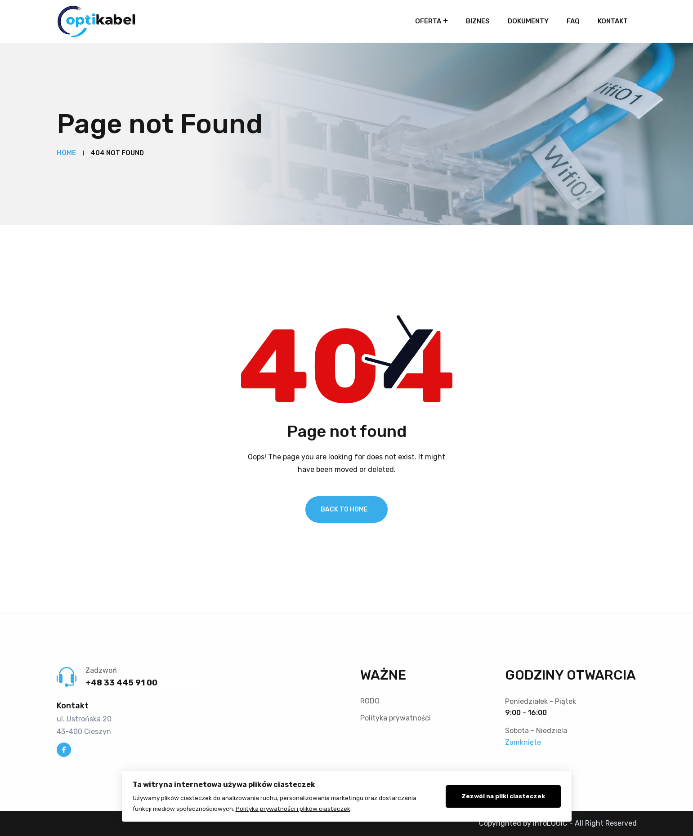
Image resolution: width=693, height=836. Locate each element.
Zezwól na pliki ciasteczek (503, 796)
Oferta (428, 21)
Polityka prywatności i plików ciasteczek (293, 808)
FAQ (573, 21)
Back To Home (344, 509)
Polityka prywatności (395, 718)
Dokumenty (528, 21)
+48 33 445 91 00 (121, 683)
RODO (370, 701)
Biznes (478, 21)
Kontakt (613, 21)
